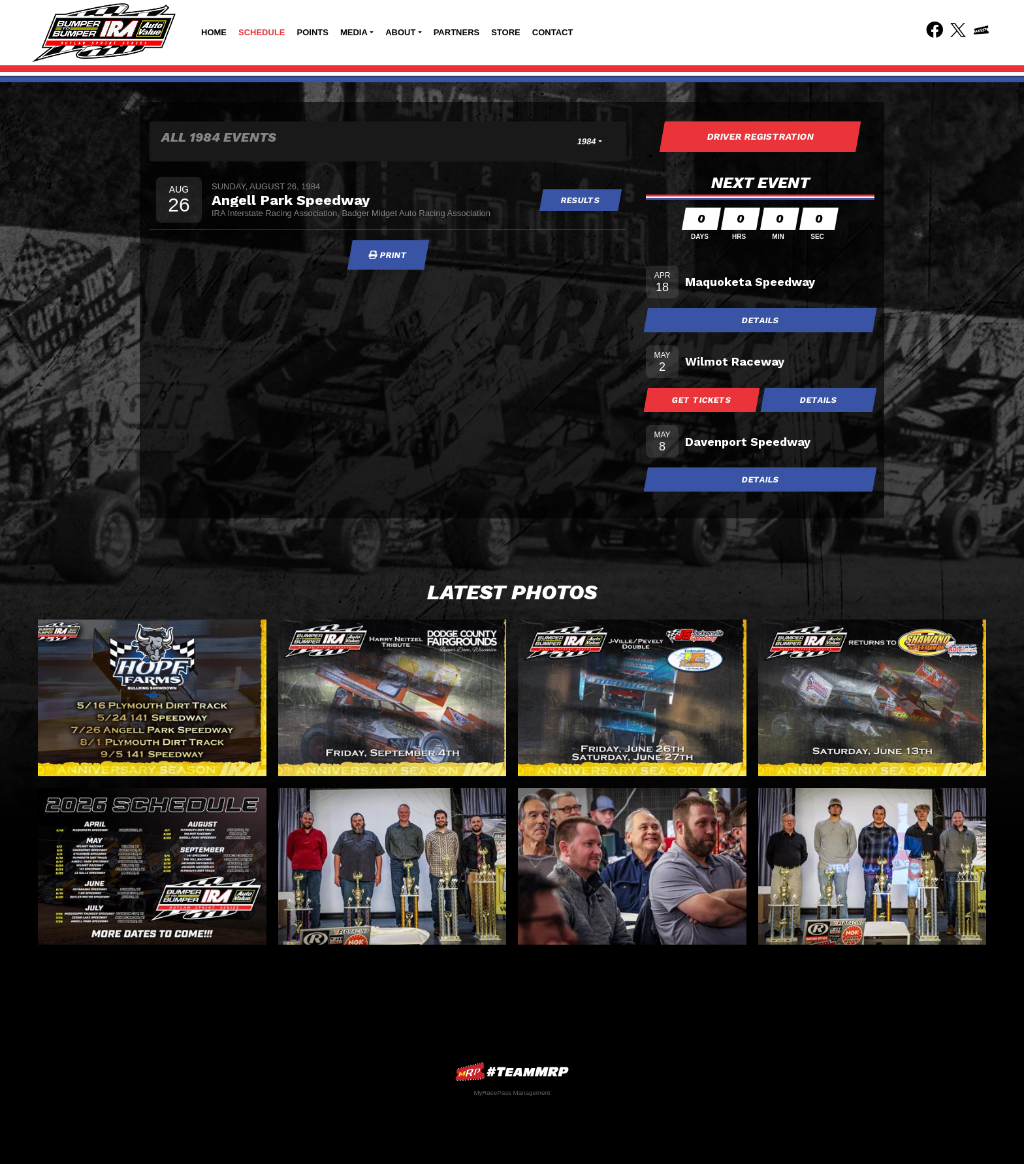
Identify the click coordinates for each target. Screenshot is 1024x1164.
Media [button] (354, 32)
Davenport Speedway (747, 441)
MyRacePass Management (511, 1092)
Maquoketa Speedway (750, 282)
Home (214, 32)
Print (388, 255)
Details (760, 320)
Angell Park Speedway (291, 200)
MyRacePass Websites (512, 1072)
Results (580, 200)
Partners (457, 32)
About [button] (400, 32)
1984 (587, 141)
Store (505, 32)
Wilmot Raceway (734, 361)
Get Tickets (702, 400)
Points (312, 32)
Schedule (261, 32)
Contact (552, 32)
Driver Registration (760, 136)
